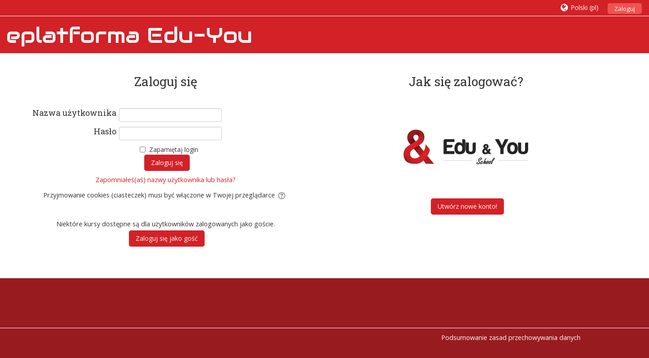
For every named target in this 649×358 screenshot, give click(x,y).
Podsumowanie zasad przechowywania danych (510, 337)
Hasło (105, 132)
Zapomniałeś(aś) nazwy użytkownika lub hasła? (166, 179)
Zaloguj (624, 9)
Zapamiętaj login (173, 149)
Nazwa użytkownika (74, 113)
